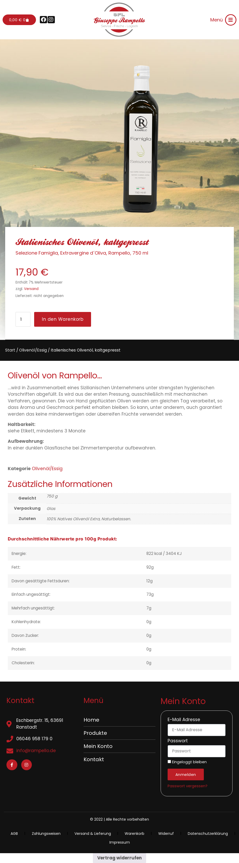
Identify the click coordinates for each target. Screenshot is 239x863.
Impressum (119, 842)
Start (10, 350)
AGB (14, 833)
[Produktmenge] (23, 319)
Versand (31, 288)
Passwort (178, 741)
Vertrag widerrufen (119, 858)
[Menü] (230, 20)
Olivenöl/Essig (33, 350)
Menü (216, 20)
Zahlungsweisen (46, 833)
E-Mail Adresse (184, 720)
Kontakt (94, 759)
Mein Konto (98, 746)
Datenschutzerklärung (208, 833)
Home (91, 719)
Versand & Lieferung (92, 833)
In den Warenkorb (62, 319)
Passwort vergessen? (187, 786)
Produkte (95, 733)
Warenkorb (134, 833)
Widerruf (166, 833)
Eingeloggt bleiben (187, 762)
